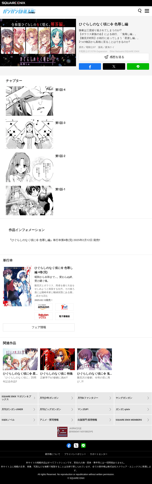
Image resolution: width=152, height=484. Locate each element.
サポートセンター (98, 454)
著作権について (52, 454)
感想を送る (114, 57)
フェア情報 (39, 327)
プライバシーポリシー (75, 454)
